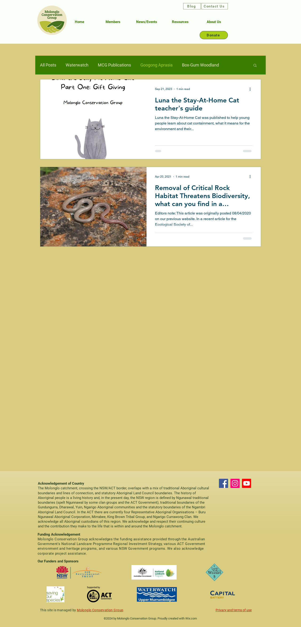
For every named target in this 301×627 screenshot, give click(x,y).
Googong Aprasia (156, 64)
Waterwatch (77, 64)
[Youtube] (246, 483)
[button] (255, 65)
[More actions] (251, 89)
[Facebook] (223, 483)
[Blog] (192, 6)
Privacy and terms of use (234, 610)
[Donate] (214, 35)
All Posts (48, 64)
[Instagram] (235, 483)
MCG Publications (114, 64)
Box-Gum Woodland (200, 64)
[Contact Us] (214, 6)
